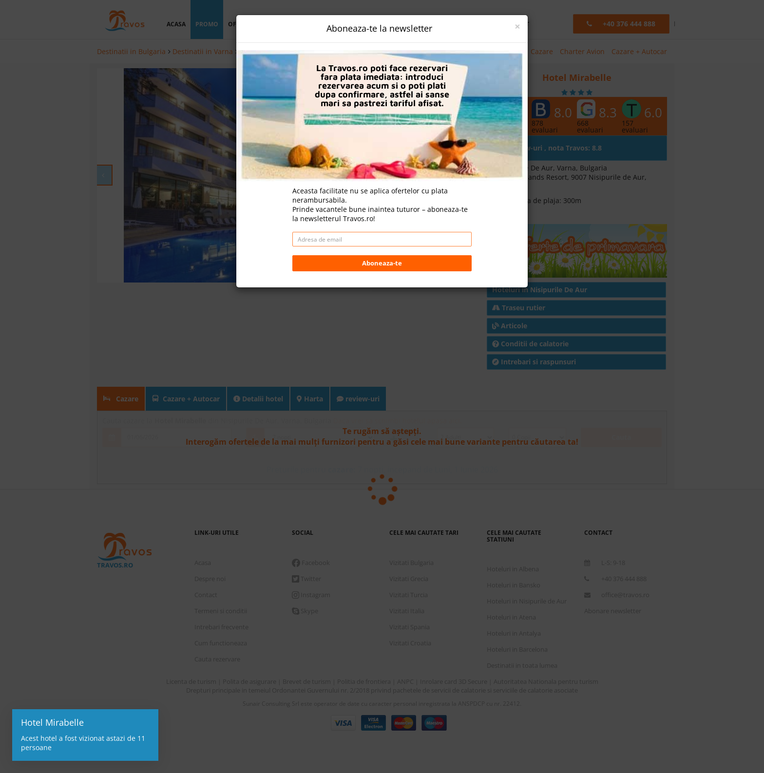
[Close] (517, 26)
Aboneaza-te (382, 263)
